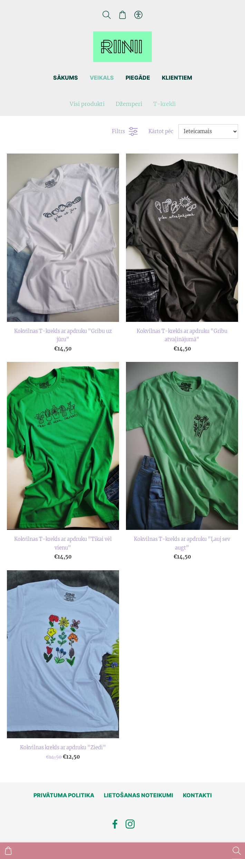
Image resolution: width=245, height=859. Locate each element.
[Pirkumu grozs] (122, 15)
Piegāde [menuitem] (138, 77)
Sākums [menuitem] (65, 77)
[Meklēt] (106, 15)
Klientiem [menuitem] (177, 77)
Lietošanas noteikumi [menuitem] (138, 795)
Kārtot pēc (160, 131)
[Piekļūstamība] (138, 15)
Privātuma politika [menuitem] (63, 795)
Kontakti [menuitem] (197, 795)
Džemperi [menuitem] (129, 103)
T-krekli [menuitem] (164, 103)
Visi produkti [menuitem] (87, 103)
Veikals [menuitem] (102, 77)
